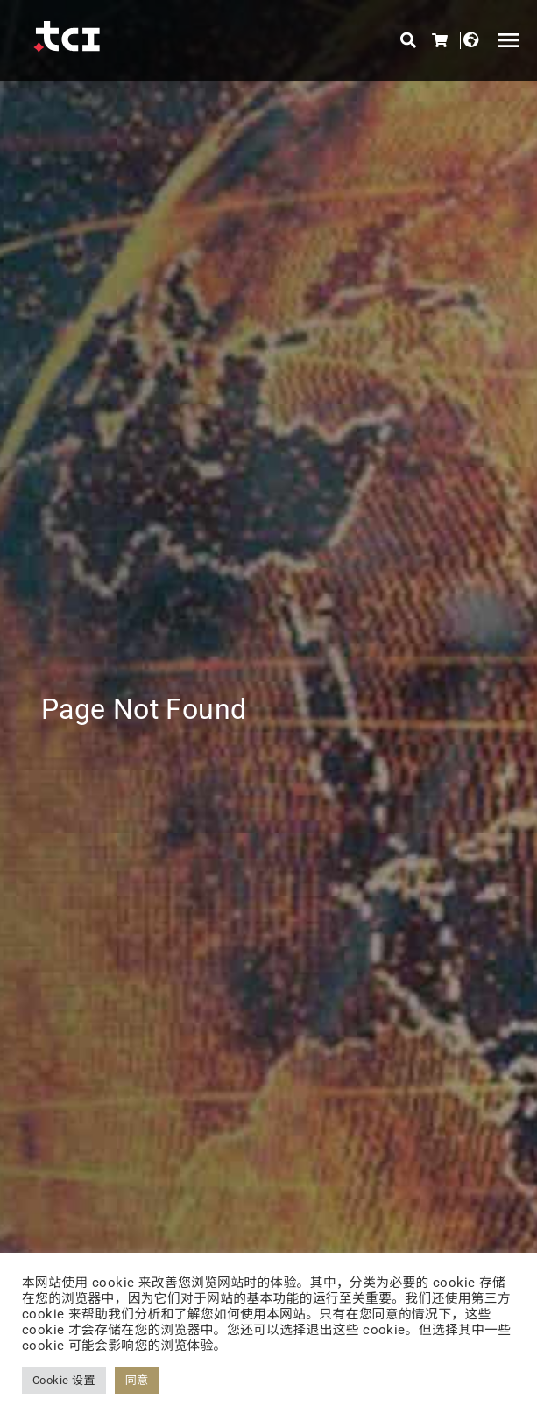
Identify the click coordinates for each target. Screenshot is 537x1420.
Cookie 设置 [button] (63, 1380)
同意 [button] (137, 1380)
